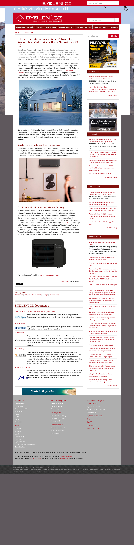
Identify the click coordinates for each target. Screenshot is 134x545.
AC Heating (19, 349)
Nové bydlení (56, 413)
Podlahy (18, 414)
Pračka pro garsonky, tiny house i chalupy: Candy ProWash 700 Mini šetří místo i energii (103, 279)
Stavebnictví (19, 400)
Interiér (17, 426)
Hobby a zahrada (57, 425)
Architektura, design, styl (96, 400)
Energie (45, 295)
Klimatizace (19, 295)
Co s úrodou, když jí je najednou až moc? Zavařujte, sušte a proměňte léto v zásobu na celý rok (103, 271)
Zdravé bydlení (20, 447)
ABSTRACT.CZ (93, 429)
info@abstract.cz (64, 459)
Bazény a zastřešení (58, 428)
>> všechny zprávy (111, 385)
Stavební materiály (21, 409)
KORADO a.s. (20, 323)
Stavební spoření (56, 409)
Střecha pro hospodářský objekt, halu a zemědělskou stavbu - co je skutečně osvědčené (102, 368)
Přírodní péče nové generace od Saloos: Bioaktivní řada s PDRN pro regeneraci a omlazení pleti (102, 326)
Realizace (18, 422)
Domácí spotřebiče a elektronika (26, 444)
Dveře (17, 417)
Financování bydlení (58, 400)
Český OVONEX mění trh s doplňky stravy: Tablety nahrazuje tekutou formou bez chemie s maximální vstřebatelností (102, 293)
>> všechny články (111, 95)
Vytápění (27, 295)
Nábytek (18, 439)
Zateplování (19, 411)
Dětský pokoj (19, 436)
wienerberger (19, 333)
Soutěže (90, 422)
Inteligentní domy (57, 421)
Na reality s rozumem (58, 418)
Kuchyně (18, 429)
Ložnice (17, 434)
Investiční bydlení (57, 404)
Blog (88, 419)
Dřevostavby (19, 406)
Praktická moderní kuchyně (96, 409)
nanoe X (65, 223)
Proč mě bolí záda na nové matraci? (101, 345)
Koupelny (18, 431)
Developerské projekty (58, 416)
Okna (17, 419)
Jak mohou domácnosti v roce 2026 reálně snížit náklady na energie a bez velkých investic (101, 168)
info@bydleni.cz (66, 456)
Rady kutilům (55, 433)
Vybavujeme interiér (93, 407)
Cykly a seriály (92, 404)
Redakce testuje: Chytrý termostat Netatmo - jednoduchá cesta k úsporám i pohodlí (102, 216)
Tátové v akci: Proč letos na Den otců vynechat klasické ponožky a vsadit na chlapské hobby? (101, 300)
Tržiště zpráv (64, 281)
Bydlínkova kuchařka (94, 416)
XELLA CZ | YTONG (23, 367)
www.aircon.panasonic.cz (49, 275)
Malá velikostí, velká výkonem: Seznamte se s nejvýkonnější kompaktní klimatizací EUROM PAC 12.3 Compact (102, 89)
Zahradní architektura (58, 430)
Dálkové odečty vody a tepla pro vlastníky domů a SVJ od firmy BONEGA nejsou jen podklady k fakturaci (103, 154)
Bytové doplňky (20, 442)
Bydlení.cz (18, 32)
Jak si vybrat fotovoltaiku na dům (100, 174)
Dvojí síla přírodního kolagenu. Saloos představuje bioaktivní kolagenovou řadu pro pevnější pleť (102, 339)
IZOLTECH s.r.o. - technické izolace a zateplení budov (35, 311)
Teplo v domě (36, 295)
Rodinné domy (54, 295)
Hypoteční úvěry (56, 406)
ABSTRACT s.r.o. (35, 459)
